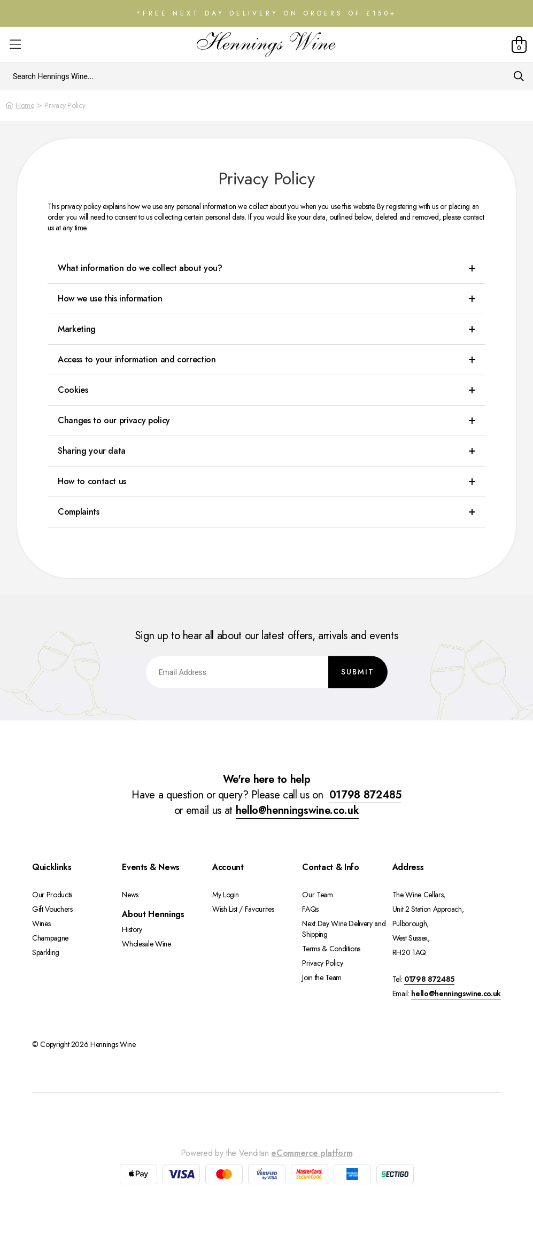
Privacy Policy (322, 963)
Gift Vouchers (52, 909)
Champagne (50, 938)
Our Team (317, 894)
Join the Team (321, 977)
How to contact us (92, 481)
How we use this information (110, 298)
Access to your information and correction (137, 359)
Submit (357, 671)
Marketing (77, 329)
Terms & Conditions (331, 948)
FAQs (310, 909)
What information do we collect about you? (140, 268)
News (130, 894)
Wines (41, 923)
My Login (225, 894)
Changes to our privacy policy (114, 420)
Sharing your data (92, 451)
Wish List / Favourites (243, 909)
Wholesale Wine (146, 943)
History (132, 929)
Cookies (73, 390)
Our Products (52, 894)
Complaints (78, 512)
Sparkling (45, 952)
